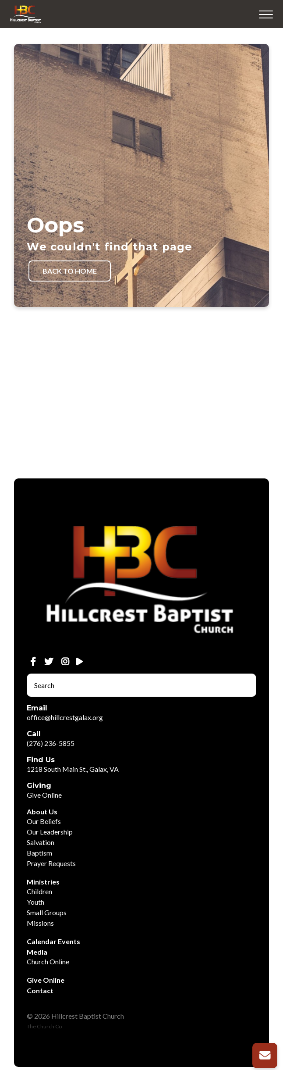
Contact (40, 990)
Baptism (39, 853)
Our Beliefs (44, 821)
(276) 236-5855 (50, 743)
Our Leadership (50, 831)
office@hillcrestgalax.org (65, 717)
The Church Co (44, 1026)
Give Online (44, 795)
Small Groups (47, 912)
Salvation (40, 842)
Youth (35, 902)
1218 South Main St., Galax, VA (73, 769)
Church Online (48, 961)
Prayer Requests (51, 863)
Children (39, 891)
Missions (40, 923)
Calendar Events (53, 941)
